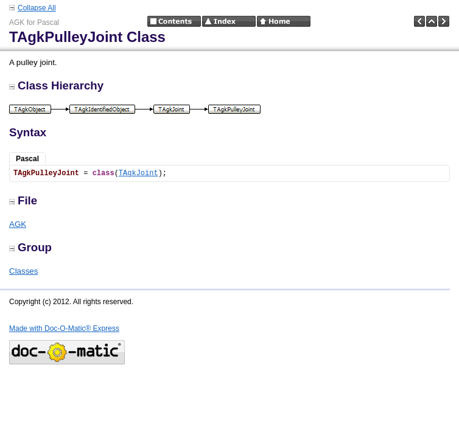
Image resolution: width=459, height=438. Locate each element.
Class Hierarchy (56, 85)
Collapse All (37, 8)
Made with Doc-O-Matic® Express (64, 328)
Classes (23, 271)
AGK (17, 224)
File (23, 200)
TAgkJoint (138, 173)
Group (30, 247)
